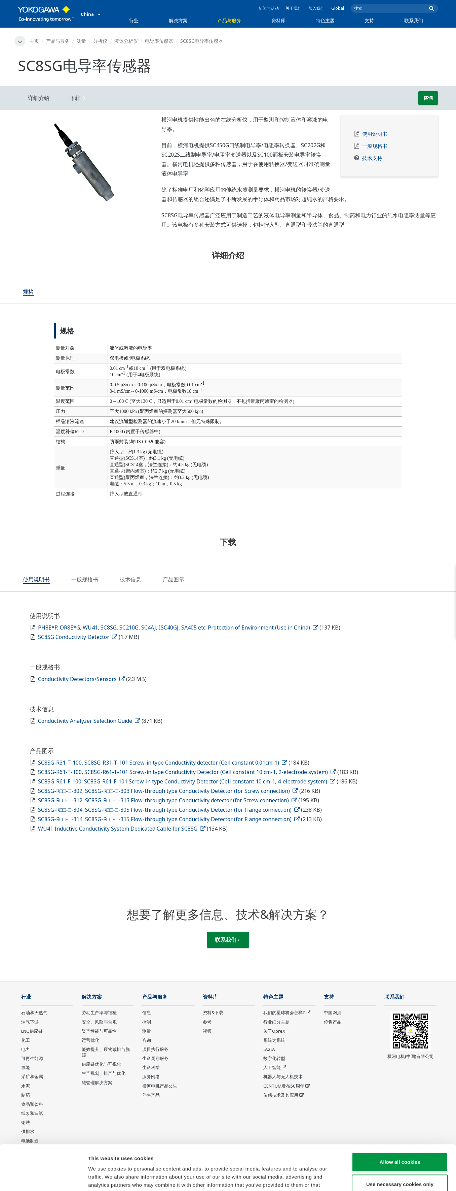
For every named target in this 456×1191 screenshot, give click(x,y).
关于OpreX (274, 1031)
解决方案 (178, 20)
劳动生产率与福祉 (99, 1012)
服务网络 (151, 1076)
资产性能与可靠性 (99, 1031)
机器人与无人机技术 (283, 1076)
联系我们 (413, 20)
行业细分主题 (276, 1022)
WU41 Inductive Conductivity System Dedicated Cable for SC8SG (121, 828)
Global (337, 8)
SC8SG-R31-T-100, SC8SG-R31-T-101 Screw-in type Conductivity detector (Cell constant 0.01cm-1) (162, 762)
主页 (34, 41)
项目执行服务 (155, 1049)
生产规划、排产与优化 (103, 1073)
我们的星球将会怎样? (284, 1012)
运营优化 (90, 1040)
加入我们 (316, 8)
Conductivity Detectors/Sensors (81, 679)
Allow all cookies (400, 1119)
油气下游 (30, 1022)
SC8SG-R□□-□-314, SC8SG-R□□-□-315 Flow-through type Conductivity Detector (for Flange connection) (169, 819)
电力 (25, 1049)
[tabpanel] (84, 163)
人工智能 (272, 1067)
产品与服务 (229, 20)
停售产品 (151, 1095)
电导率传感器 (159, 41)
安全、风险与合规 (99, 1022)
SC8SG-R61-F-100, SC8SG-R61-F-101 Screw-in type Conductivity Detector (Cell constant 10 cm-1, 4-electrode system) (186, 781)
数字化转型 (274, 1058)
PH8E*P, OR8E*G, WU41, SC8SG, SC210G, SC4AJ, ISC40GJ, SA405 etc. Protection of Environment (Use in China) (178, 627)
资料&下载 (213, 1012)
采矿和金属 (32, 1076)
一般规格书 (374, 146)
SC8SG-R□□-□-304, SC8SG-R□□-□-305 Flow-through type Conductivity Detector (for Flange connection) (169, 809)
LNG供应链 (32, 1031)
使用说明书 (374, 133)
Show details (353, 1178)
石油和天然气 (34, 1012)
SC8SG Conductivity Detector (77, 637)
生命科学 (151, 1067)
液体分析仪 (126, 41)
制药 (25, 1095)
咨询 (428, 98)
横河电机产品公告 (159, 1086)
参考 (207, 1022)
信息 (146, 1012)
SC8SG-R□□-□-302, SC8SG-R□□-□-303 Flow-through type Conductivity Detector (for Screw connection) (168, 791)
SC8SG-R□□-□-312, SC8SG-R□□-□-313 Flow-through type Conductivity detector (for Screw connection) (167, 800)
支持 (369, 20)
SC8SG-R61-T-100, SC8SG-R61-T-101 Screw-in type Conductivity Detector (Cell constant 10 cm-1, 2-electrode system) (187, 772)
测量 (81, 41)
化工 (25, 1040)
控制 (146, 1022)
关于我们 (294, 8)
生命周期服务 (155, 1058)
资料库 (278, 20)
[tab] (28, 292)
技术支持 (372, 158)
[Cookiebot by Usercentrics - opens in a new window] (43, 1178)
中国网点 (332, 1012)
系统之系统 (274, 1040)
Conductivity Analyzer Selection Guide (89, 721)
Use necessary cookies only (399, 1142)
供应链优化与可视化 (101, 1064)
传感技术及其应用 (280, 1095)
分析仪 (100, 41)
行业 (134, 20)
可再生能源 (32, 1058)
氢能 (25, 1067)
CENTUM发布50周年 (283, 1086)
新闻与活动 (269, 8)
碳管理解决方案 (97, 1083)
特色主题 (325, 20)
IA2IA (269, 1049)
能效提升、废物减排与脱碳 (106, 1052)
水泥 (25, 1086)
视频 (207, 1031)
